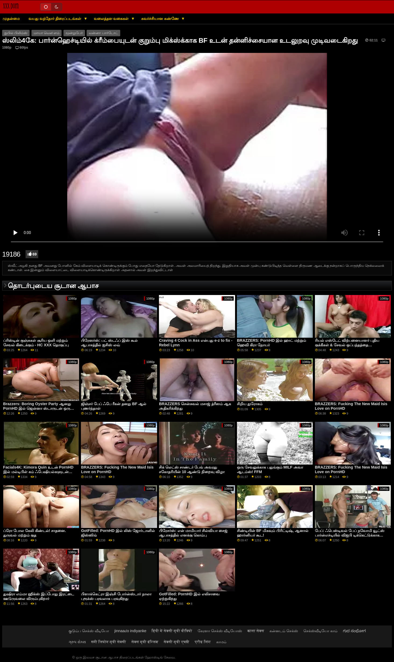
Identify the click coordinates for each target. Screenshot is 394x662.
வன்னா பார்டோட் (103, 33)
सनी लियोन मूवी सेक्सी (108, 642)
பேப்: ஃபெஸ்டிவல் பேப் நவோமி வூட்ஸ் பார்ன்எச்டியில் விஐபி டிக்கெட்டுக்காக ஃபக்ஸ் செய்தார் (350, 535)
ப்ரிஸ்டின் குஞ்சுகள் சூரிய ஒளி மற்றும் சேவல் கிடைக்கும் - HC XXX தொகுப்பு (36, 342)
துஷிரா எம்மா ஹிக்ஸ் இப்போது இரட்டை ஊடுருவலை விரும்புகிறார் (38, 596)
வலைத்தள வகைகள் (112, 18)
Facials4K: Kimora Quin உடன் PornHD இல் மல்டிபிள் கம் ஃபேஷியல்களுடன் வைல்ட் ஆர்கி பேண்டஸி (38, 471)
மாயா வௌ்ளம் (46, 33)
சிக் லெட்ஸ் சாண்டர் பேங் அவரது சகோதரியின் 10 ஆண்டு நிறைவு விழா (192, 469)
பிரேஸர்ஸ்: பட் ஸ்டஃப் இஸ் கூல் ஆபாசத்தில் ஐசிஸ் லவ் (109, 342)
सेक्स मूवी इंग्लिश (145, 642)
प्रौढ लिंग (203, 642)
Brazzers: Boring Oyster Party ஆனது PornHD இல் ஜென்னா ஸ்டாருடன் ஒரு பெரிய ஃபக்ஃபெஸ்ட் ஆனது (37, 408)
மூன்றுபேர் (74, 33)
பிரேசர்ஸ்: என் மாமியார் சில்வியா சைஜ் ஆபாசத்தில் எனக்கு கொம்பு (193, 532)
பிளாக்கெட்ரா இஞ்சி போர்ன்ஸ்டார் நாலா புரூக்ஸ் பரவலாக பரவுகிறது (116, 596)
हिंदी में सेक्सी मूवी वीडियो (172, 631)
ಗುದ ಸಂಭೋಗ (354, 631)
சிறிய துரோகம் (249, 404)
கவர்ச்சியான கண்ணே (160, 18)
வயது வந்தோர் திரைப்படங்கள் (55, 18)
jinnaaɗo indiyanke (130, 631)
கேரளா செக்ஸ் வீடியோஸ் (220, 631)
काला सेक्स (255, 631)
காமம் (221, 642)
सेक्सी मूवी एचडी (176, 642)
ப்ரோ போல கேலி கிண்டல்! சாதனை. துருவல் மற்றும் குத (34, 532)
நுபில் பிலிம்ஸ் (15, 33)
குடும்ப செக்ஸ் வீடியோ (89, 631)
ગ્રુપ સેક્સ (77, 642)
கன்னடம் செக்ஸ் (283, 631)
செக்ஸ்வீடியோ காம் (320, 631)
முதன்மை (11, 18)
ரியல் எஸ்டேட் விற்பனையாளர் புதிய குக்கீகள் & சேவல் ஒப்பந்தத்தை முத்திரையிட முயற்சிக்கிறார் (347, 344)
